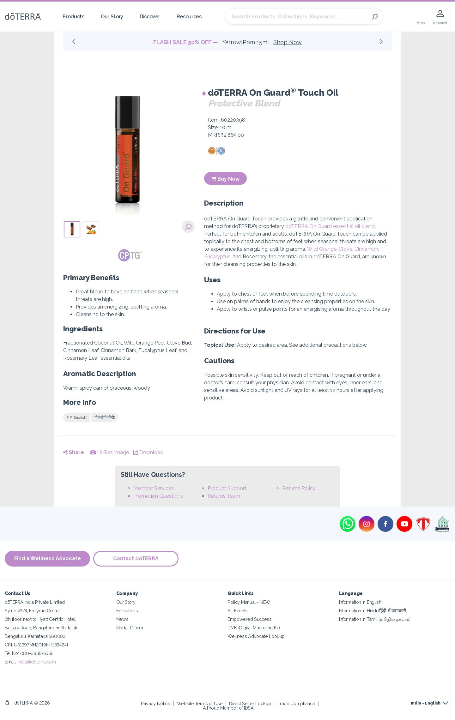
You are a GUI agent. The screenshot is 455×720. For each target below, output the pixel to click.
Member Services (153, 488)
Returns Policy (299, 488)
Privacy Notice (155, 703)
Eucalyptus (217, 257)
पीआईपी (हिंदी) (104, 417)
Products (73, 17)
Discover (150, 17)
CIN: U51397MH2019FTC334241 (36, 644)
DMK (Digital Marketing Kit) (254, 627)
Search (375, 16)
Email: (11, 661)
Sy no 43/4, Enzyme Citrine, (32, 610)
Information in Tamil (374, 619)
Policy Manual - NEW (249, 602)
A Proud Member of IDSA (228, 708)
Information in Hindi (373, 610)
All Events (238, 610)
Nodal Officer (129, 627)
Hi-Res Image (109, 452)
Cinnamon (366, 249)
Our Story (112, 17)
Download (148, 452)
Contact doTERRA (136, 558)
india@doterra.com (37, 661)
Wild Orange (322, 249)
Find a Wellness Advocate (47, 558)
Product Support (227, 488)
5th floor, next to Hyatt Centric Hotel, (40, 619)
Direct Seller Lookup (250, 703)
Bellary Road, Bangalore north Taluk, (41, 627)
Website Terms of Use (200, 703)
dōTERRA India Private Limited (35, 602)
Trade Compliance (296, 703)
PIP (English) (76, 417)
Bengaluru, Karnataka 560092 (35, 636)
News (122, 619)
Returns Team (224, 496)
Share (73, 452)
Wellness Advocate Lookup (256, 636)
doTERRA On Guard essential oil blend (330, 226)
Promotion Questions (158, 496)
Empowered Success (250, 619)
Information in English (360, 602)
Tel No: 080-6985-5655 (29, 653)
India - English (425, 703)
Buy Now (225, 179)
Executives (127, 610)
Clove (345, 249)
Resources (189, 17)
